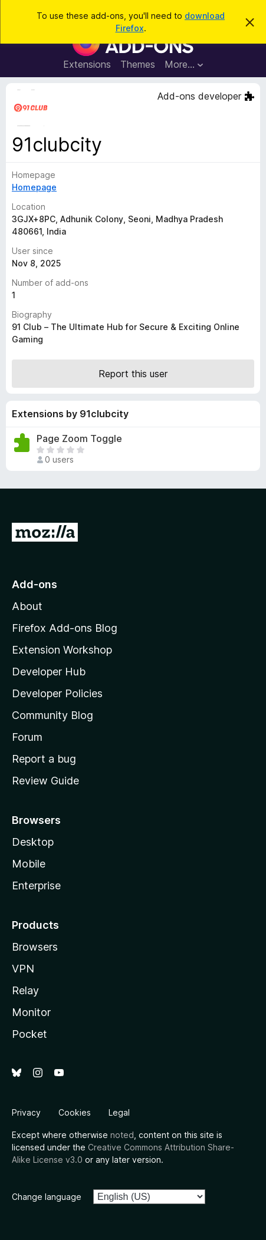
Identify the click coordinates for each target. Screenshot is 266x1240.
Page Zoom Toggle (79, 438)
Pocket (29, 1034)
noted (122, 1135)
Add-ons (34, 584)
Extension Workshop (62, 650)
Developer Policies (57, 693)
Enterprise (36, 885)
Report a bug (44, 759)
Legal (119, 1112)
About (27, 606)
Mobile (28, 864)
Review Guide (45, 780)
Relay (25, 990)
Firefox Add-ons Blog (64, 628)
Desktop (33, 842)
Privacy (26, 1112)
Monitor (31, 1012)
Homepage (34, 187)
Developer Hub (49, 671)
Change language (46, 1197)
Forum (27, 737)
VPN (23, 968)
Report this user (133, 374)
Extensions (87, 64)
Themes (137, 64)
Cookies (74, 1112)
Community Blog (52, 715)
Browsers (35, 947)
